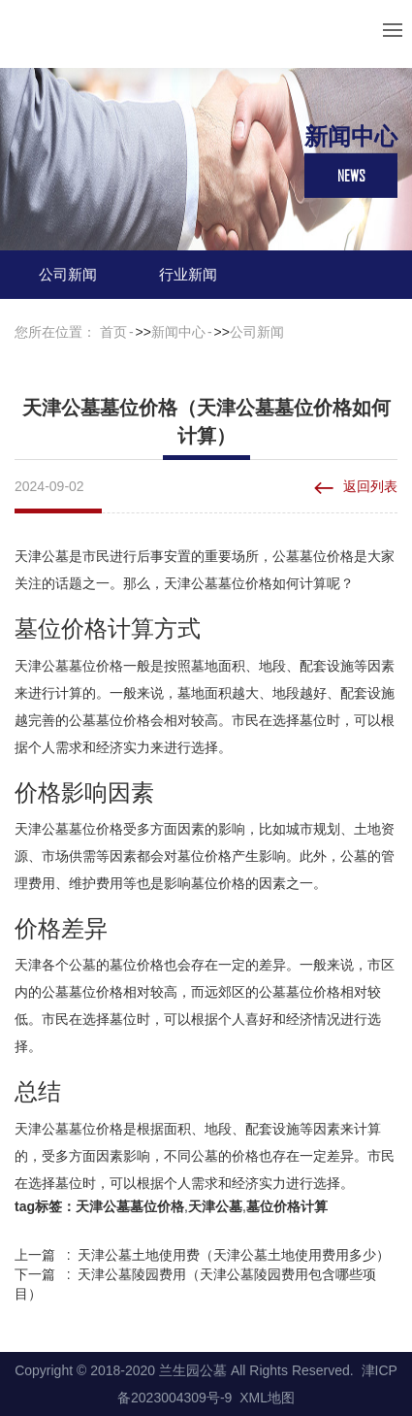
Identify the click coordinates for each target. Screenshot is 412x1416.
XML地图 (267, 1397)
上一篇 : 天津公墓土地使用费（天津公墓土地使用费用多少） (202, 1255)
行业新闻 (188, 274)
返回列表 (370, 486)
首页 (113, 332)
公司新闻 (68, 274)
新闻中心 (178, 332)
